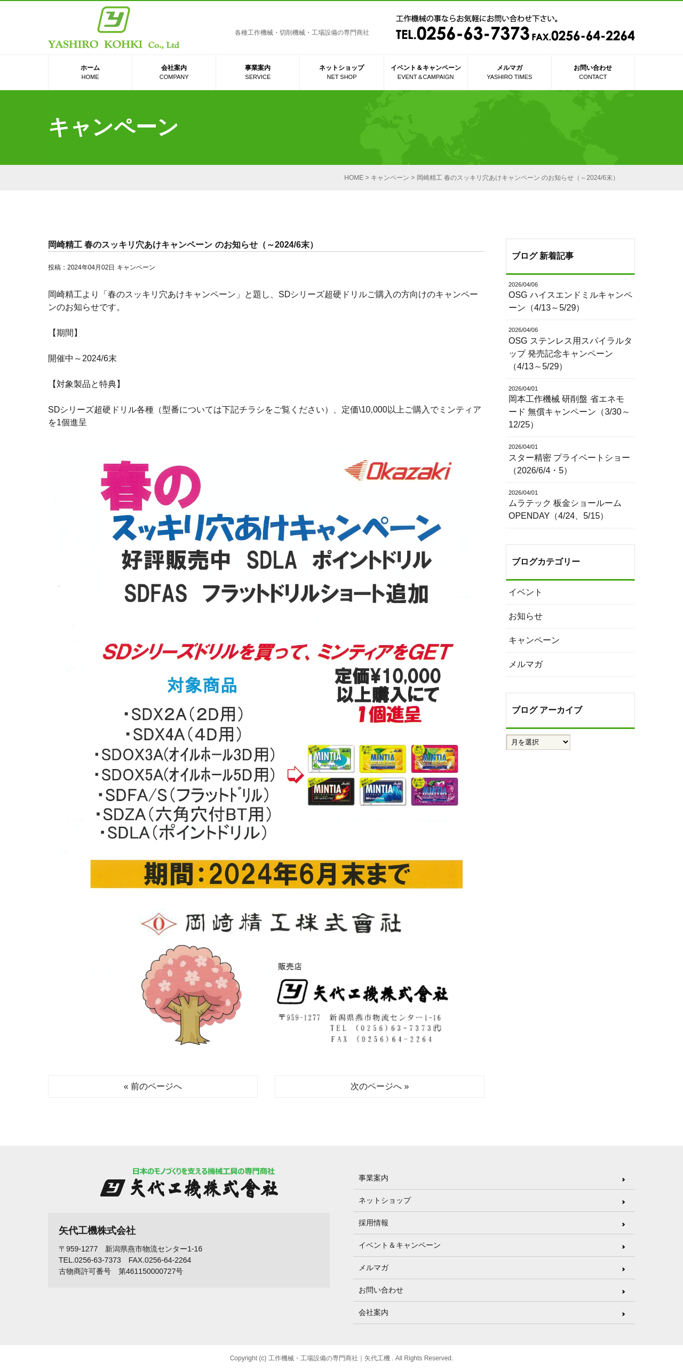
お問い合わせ (593, 73)
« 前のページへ (153, 1086)
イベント (526, 592)
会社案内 (174, 73)
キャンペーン (136, 267)
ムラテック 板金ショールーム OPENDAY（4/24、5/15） (570, 504)
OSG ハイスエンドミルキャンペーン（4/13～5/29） (570, 296)
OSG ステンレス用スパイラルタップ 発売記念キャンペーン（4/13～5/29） (570, 348)
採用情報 (373, 1222)
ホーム (90, 73)
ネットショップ (341, 73)
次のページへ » (380, 1086)
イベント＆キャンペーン (426, 73)
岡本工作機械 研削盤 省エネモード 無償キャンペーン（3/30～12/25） (570, 407)
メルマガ (510, 73)
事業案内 (258, 73)
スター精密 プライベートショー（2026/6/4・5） (570, 458)
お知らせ (526, 616)
